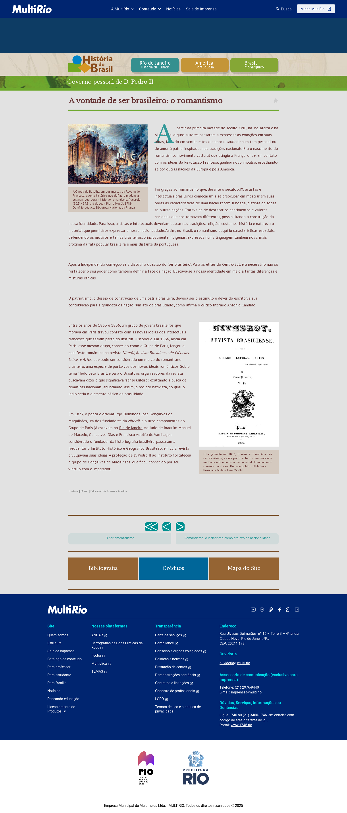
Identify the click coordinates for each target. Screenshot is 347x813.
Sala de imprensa (61, 651)
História (74, 491)
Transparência (168, 626)
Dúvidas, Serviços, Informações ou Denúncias (250, 705)
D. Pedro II (142, 455)
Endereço (228, 626)
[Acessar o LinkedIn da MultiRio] (297, 609)
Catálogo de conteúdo (64, 659)
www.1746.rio (241, 725)
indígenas (178, 237)
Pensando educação (63, 699)
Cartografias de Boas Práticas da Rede (117, 645)
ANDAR (99, 635)
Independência (93, 264)
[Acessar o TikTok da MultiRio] (271, 609)
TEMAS (99, 671)
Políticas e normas (172, 659)
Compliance (166, 643)
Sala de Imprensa (201, 9)
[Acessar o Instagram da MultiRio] (262, 609)
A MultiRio (122, 9)
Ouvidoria (228, 654)
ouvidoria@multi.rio (235, 663)
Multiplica (101, 663)
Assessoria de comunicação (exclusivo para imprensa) (259, 677)
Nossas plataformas (109, 626)
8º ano (84, 491)
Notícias (173, 9)
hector (98, 655)
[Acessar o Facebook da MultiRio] (279, 609)
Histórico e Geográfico (125, 448)
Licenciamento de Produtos (61, 709)
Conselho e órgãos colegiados (180, 651)
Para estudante (59, 675)
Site (50, 626)
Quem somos (57, 635)
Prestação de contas (173, 667)
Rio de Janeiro (131, 427)
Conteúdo (150, 9)
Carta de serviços (170, 635)
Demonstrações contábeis (177, 675)
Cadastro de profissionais (177, 691)
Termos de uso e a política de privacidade (178, 709)
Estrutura (54, 643)
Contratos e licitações (174, 683)
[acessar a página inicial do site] (32, 8)
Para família (57, 683)
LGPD (161, 699)
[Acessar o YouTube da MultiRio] (253, 609)
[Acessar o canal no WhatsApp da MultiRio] (288, 609)
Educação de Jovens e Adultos (109, 491)
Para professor (58, 667)
